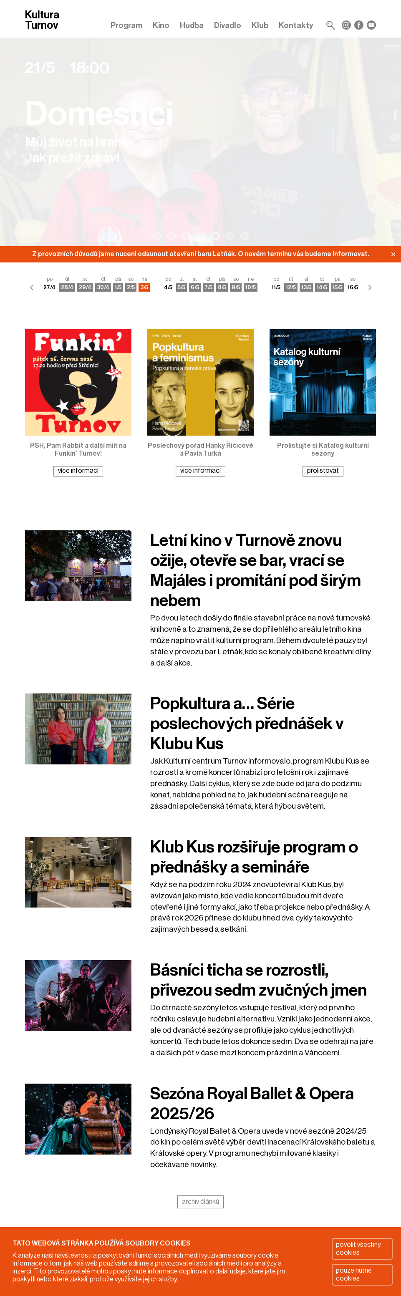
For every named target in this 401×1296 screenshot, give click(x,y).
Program (126, 25)
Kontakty (296, 25)
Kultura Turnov (42, 20)
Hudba (192, 25)
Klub (260, 25)
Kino (161, 25)
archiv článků (200, 1201)
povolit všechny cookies (358, 1248)
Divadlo (227, 25)
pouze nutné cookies (354, 1274)
